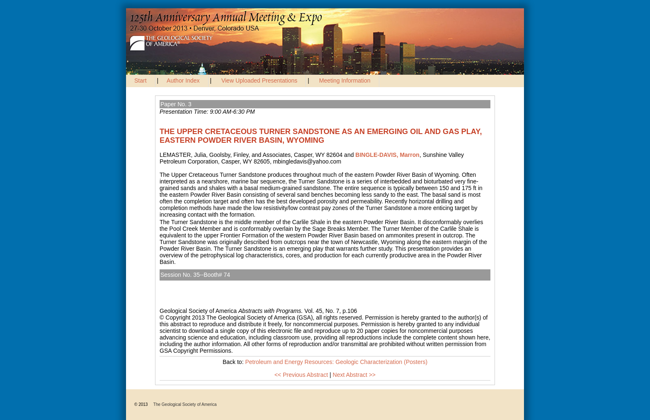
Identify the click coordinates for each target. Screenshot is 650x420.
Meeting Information (345, 80)
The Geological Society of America (185, 404)
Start (140, 80)
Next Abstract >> (354, 374)
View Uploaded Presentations (259, 80)
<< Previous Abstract (301, 374)
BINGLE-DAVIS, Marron (387, 154)
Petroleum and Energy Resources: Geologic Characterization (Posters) (257, 284)
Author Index (183, 80)
